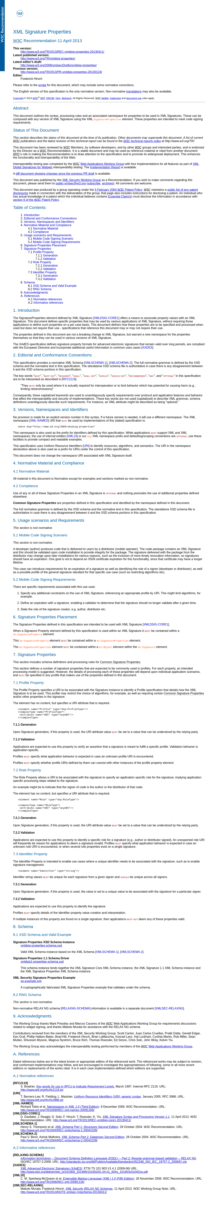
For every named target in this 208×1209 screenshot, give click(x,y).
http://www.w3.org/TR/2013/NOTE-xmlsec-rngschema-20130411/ (64, 1198)
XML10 (72, 436)
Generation (47, 255)
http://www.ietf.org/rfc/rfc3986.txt (42, 1106)
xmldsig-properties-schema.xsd (41, 951)
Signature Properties (36, 248)
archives (107, 183)
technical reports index (142, 141)
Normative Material (43, 228)
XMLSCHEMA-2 (121, 362)
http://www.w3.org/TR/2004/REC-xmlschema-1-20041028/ (59, 1136)
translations (134, 91)
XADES (147, 347)
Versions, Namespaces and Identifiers (47, 221)
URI (86, 446)
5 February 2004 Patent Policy (118, 189)
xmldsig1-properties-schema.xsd (42, 967)
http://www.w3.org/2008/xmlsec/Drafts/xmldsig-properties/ (59, 65)
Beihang (66, 98)
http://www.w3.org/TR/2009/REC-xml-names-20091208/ (57, 1116)
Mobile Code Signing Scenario (50, 238)
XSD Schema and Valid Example (52, 285)
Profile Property (41, 252)
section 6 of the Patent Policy (36, 199)
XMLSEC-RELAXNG (169, 1014)
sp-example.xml (31, 987)
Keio (58, 98)
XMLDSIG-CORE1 (106, 318)
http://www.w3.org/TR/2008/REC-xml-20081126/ (52, 1188)
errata (42, 85)
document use (134, 98)
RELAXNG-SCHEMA (76, 1014)
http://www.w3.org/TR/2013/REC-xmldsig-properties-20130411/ (62, 51)
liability (105, 98)
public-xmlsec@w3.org (71, 183)
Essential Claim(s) (120, 196)
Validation (46, 258)
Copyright (18, 98)
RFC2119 (69, 379)
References (30, 295)
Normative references (45, 299)
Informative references (45, 302)
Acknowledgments (34, 292)
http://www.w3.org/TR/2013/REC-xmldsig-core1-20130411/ (92, 1126)
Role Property (39, 262)
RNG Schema (39, 289)
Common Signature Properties (120, 662)
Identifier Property (42, 272)
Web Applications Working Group (102, 163)
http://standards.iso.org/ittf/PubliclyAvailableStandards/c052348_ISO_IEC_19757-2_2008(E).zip (123, 1167)
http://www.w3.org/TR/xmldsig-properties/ (48, 58)
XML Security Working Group (81, 180)
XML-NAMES (39, 420)
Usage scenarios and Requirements (46, 235)
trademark (115, 98)
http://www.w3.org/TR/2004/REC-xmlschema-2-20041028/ (59, 1146)
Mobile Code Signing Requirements (54, 242)
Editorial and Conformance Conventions (49, 218)
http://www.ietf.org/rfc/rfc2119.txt (42, 1096)
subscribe (94, 183)
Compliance (38, 231)
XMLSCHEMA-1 (96, 362)
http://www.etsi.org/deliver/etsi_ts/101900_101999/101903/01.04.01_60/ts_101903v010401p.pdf (84, 1178)
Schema (28, 282)
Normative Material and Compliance (46, 225)
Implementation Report (105, 167)
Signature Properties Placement (43, 245)
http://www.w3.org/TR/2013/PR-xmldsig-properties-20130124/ (61, 72)
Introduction (30, 215)
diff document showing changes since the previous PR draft (55, 173)
